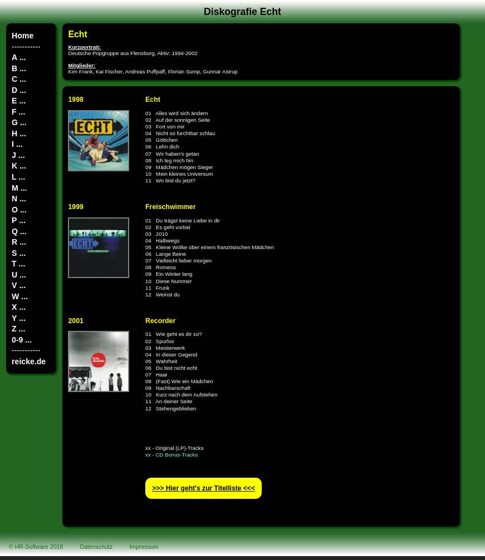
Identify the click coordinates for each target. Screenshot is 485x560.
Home (22, 35)
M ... (19, 188)
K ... (19, 165)
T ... (18, 263)
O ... (19, 209)
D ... (19, 90)
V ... (19, 285)
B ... (19, 68)
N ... (19, 198)
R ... (19, 241)
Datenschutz (96, 546)
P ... (19, 220)
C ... (19, 79)
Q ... (19, 231)
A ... (19, 57)
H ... (19, 133)
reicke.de (29, 361)
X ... (19, 307)
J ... (18, 155)
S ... (19, 253)
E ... (19, 100)
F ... (18, 111)
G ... (19, 122)
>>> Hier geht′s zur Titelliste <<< (203, 488)
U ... (19, 274)
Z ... (18, 328)
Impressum (144, 546)
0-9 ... (22, 339)
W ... (20, 296)
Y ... (19, 318)
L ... (18, 176)
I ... (17, 144)
